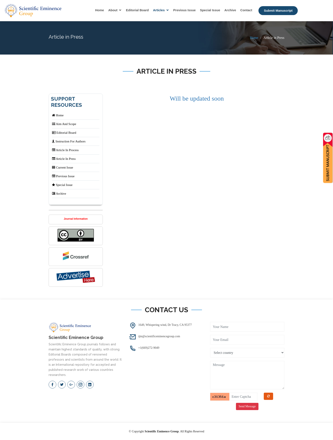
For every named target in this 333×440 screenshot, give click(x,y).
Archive (230, 10)
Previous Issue (184, 10)
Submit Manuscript (278, 10)
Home (99, 10)
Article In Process (65, 150)
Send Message (247, 406)
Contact (246, 10)
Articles (159, 10)
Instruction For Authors (69, 141)
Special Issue (210, 10)
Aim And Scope (64, 124)
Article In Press (64, 158)
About (112, 10)
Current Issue (62, 167)
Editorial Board (137, 10)
